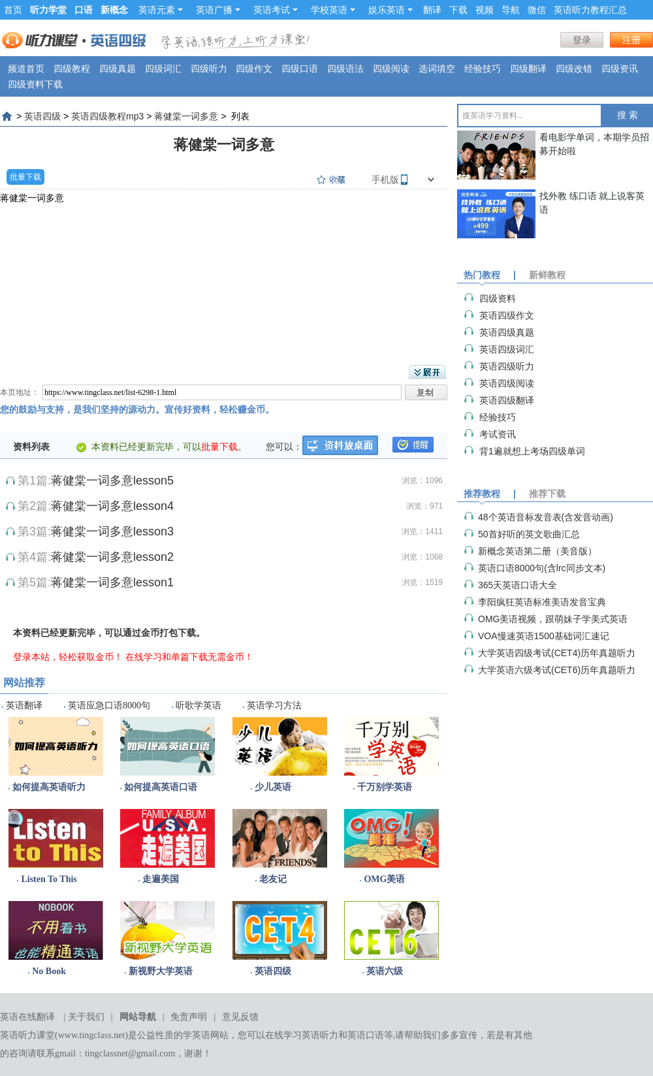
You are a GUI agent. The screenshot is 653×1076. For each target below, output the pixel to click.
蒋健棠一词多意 (186, 116)
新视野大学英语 (161, 971)
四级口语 (299, 68)
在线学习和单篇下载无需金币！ (189, 657)
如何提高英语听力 (49, 787)
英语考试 (275, 10)
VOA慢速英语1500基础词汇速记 (543, 636)
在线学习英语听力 (301, 1035)
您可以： (284, 446)
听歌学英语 (198, 705)
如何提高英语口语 (160, 787)
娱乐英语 (390, 10)
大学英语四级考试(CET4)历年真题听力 (556, 653)
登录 (582, 40)
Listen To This (48, 879)
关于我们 (86, 1017)
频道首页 (26, 68)
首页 (13, 10)
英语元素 (160, 10)
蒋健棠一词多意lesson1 (112, 582)
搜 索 (627, 115)
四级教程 (72, 68)
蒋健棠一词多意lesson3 (112, 531)
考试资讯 (497, 434)
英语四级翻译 (506, 400)
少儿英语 (273, 787)
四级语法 (345, 68)
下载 (458, 10)
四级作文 (254, 68)
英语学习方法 (274, 705)
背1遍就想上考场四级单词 (532, 451)
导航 (511, 10)
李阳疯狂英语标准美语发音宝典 (542, 602)
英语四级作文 (506, 315)
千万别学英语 (384, 787)
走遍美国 (160, 879)
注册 (631, 40)
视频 (484, 10)
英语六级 (384, 971)
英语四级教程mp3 (107, 116)
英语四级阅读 (506, 383)
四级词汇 (163, 68)
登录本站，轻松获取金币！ (68, 657)
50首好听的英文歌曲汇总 (529, 534)
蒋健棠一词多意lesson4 (112, 506)
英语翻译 (24, 705)
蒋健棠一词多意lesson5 (112, 480)
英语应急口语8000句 (109, 705)
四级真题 (117, 68)
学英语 (196, 1035)
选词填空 (437, 68)
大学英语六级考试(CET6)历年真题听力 (556, 670)
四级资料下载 (35, 84)
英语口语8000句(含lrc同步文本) (541, 568)
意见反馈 (240, 1017)
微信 (537, 10)
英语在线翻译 (27, 1017)
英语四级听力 (506, 366)
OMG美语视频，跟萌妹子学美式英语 (553, 619)
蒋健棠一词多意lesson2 (112, 556)
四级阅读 (391, 68)
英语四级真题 (506, 332)
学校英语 (333, 10)
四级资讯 (619, 68)
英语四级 (42, 116)
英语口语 (365, 1035)
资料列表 (31, 446)
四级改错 (574, 68)
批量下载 (25, 177)
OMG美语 (384, 879)
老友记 (273, 879)
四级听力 (209, 68)
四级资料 (497, 298)
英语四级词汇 (506, 349)
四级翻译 (528, 68)
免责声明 (188, 1017)
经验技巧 (482, 68)
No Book (49, 971)
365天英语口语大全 (517, 585)
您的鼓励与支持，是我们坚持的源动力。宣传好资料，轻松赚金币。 (137, 409)
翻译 (432, 10)
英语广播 (218, 10)
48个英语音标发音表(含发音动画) (545, 517)
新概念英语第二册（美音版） (537, 551)
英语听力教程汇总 (590, 10)
